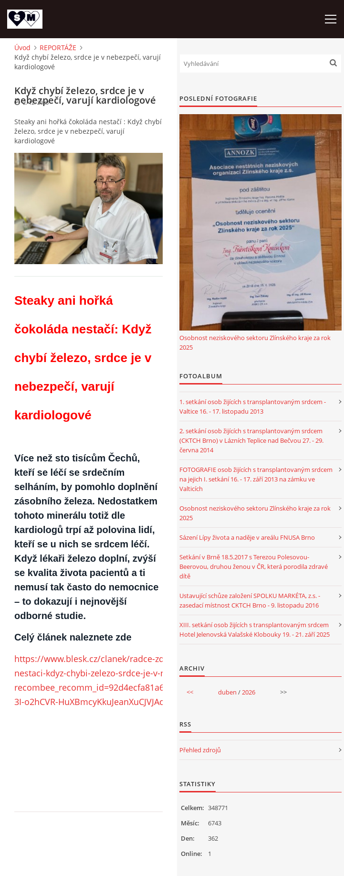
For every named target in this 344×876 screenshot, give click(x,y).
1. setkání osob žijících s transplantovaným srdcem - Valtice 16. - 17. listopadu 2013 (252, 406)
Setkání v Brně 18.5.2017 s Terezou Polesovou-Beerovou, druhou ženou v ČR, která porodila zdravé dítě (253, 566)
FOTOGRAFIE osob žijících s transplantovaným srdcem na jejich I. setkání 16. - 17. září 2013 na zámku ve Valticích (256, 479)
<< (190, 692)
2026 (248, 692)
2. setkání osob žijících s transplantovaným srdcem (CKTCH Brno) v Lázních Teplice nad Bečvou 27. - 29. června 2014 (251, 440)
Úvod (22, 47)
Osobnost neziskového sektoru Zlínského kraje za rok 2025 (255, 342)
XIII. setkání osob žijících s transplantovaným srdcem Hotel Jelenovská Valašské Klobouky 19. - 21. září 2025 (254, 629)
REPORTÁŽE (58, 47)
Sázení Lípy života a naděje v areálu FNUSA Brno (247, 537)
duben (227, 692)
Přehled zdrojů (200, 750)
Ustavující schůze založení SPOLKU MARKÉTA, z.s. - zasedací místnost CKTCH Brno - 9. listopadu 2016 (249, 600)
